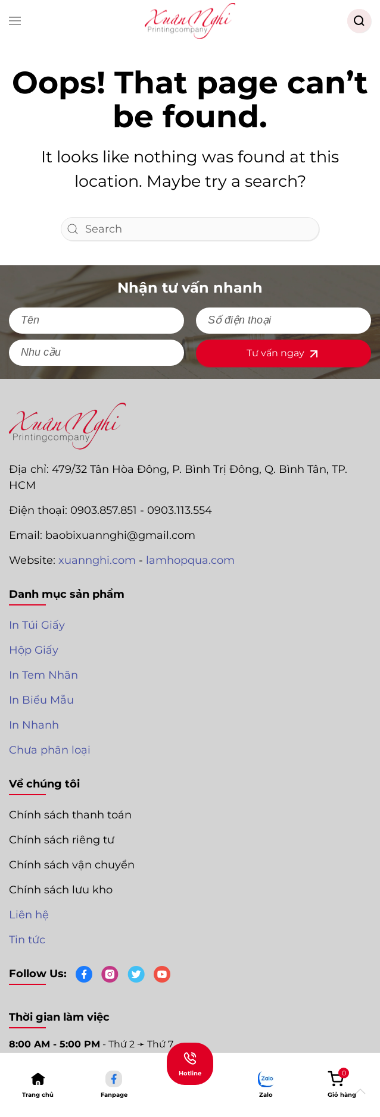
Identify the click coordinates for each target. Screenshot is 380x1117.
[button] (15, 21)
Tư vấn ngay (284, 354)
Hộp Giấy (33, 650)
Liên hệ (29, 914)
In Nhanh (34, 725)
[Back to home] (190, 21)
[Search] (190, 229)
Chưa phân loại (50, 750)
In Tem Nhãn (43, 675)
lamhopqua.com (190, 560)
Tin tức (27, 939)
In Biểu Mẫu (41, 700)
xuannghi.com (97, 560)
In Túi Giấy (37, 625)
